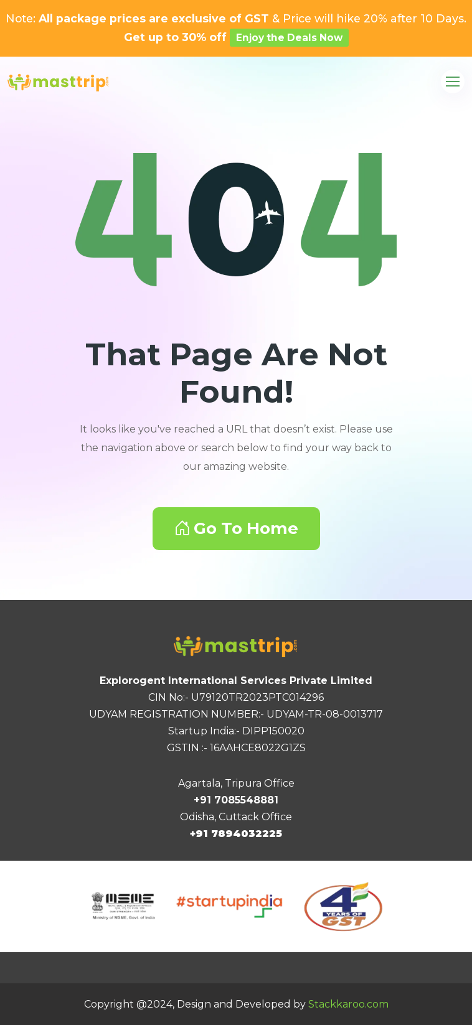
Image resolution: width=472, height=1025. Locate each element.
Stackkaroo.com (348, 1004)
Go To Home (236, 528)
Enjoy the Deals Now (289, 38)
